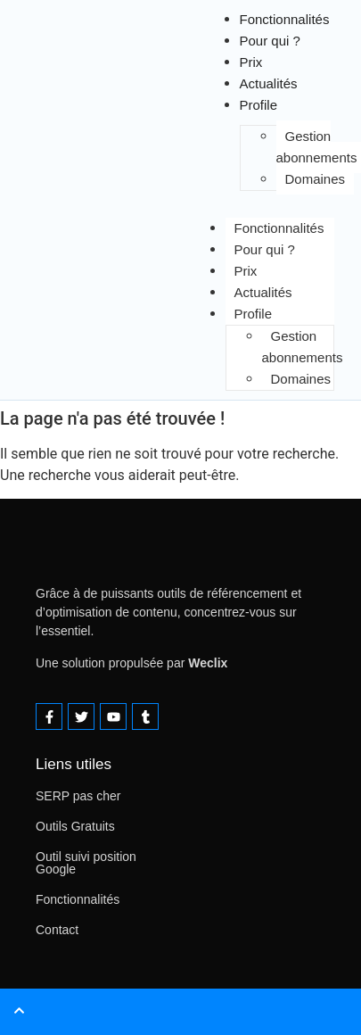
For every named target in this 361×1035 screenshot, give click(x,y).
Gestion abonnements (302, 346)
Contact (57, 930)
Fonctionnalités (279, 228)
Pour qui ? (270, 40)
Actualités (263, 292)
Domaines (315, 178)
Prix (246, 270)
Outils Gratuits (75, 826)
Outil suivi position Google (86, 862)
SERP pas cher (78, 796)
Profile (259, 104)
